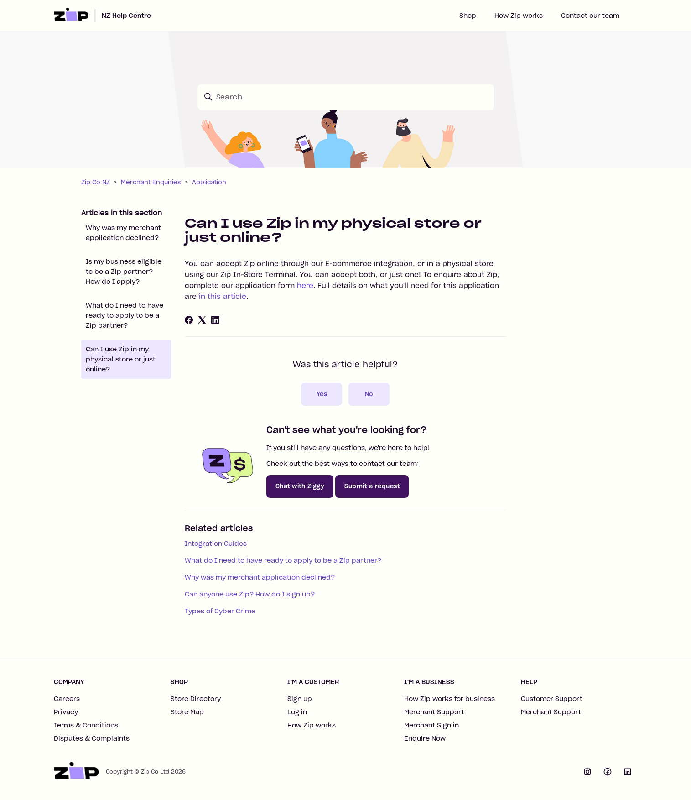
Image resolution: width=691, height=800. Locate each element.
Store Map (187, 712)
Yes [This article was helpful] (322, 394)
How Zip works (518, 15)
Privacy (66, 712)
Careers (67, 699)
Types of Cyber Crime (220, 611)
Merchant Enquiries (151, 182)
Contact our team (590, 15)
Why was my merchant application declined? (123, 233)
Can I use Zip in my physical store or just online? (121, 359)
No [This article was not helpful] (369, 394)
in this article (222, 296)
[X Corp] (202, 320)
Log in (297, 712)
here (305, 285)
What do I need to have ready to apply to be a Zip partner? (124, 315)
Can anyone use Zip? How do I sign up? (250, 594)
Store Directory (196, 699)
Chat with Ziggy (300, 486)
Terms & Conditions (86, 725)
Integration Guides (216, 543)
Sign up (299, 699)
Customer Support (551, 699)
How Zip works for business (449, 699)
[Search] (345, 97)
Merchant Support (434, 712)
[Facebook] (189, 320)
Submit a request (372, 486)
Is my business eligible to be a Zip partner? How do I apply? (123, 271)
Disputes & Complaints (92, 738)
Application (209, 182)
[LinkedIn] (215, 320)
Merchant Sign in (431, 725)
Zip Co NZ (95, 182)
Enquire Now (425, 738)
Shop (467, 15)
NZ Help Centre (126, 15)
